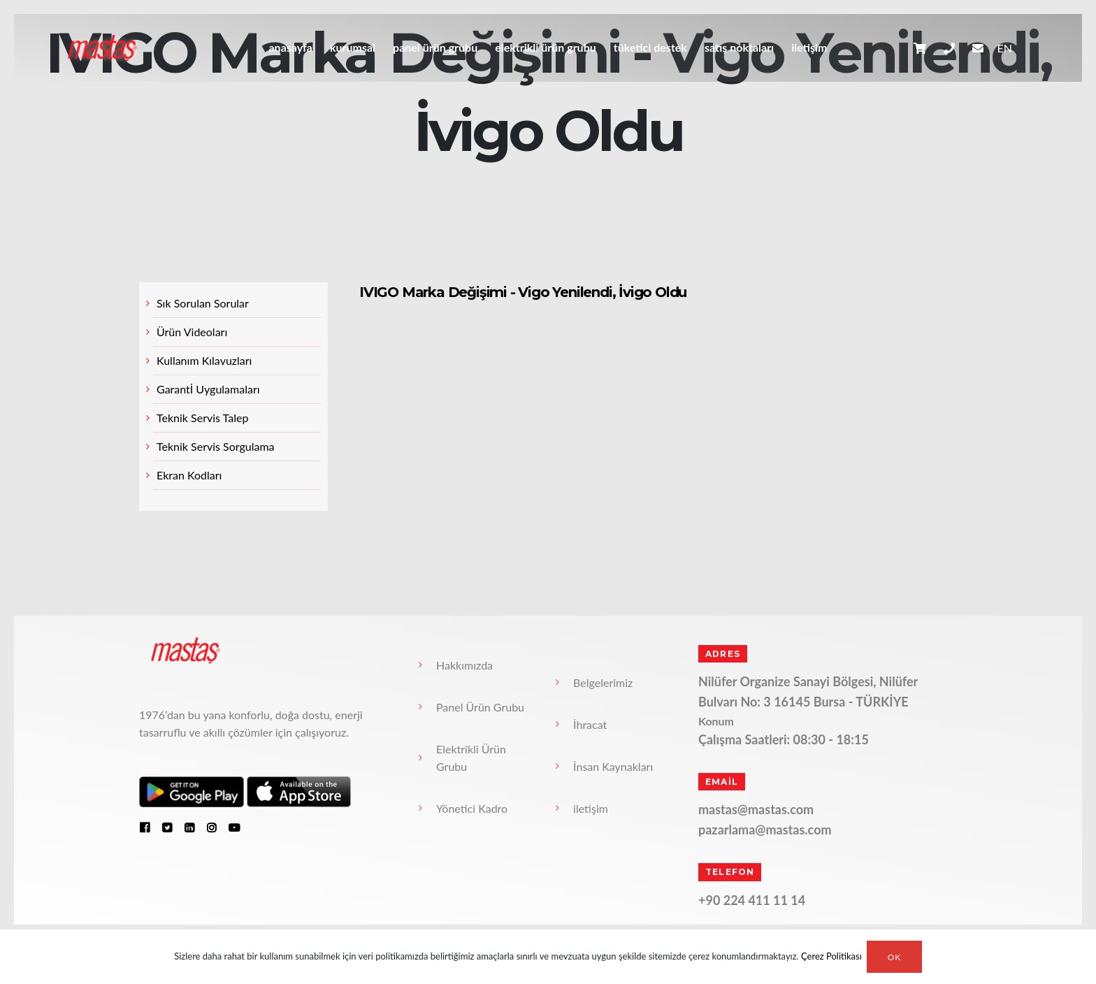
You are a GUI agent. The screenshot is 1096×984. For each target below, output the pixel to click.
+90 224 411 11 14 (751, 900)
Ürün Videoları (192, 331)
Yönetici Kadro (471, 808)
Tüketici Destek (650, 47)
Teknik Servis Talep (202, 417)
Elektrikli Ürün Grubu (545, 47)
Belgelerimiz (603, 682)
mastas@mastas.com (756, 809)
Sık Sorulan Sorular (203, 303)
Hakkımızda (464, 665)
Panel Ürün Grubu (435, 47)
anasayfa (290, 47)
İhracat (590, 724)
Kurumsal (352, 47)
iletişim (809, 47)
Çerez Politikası (831, 956)
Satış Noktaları (739, 47)
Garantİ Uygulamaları (208, 389)
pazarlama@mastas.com (765, 829)
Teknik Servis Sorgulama (216, 446)
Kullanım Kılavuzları (204, 360)
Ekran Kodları (189, 475)
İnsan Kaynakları (613, 766)
